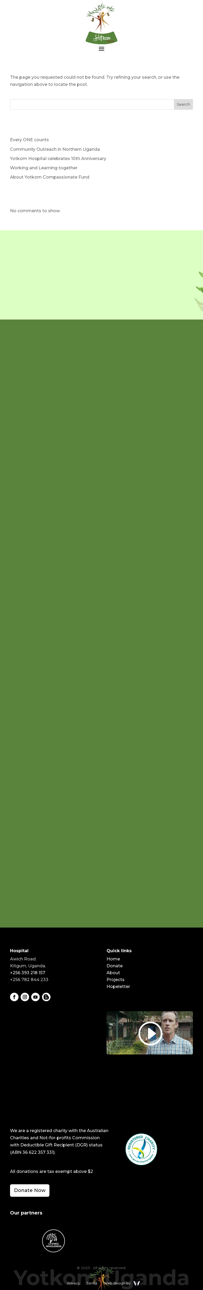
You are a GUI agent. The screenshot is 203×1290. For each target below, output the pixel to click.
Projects (115, 979)
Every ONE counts (29, 139)
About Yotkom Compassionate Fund (49, 177)
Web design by (117, 1283)
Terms (92, 1283)
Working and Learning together (43, 167)
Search (183, 104)
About (113, 972)
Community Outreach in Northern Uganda (55, 149)
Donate (115, 965)
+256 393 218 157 (27, 972)
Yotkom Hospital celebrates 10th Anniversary (58, 158)
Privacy (73, 1283)
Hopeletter (118, 986)
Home (113, 958)
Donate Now (29, 1190)
